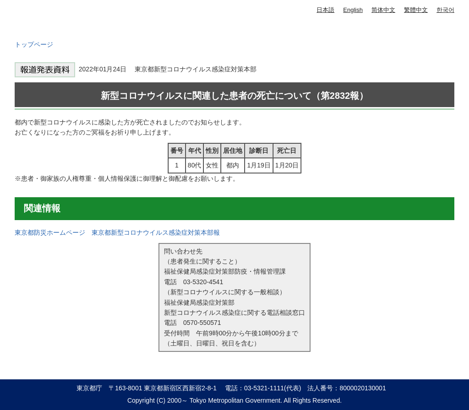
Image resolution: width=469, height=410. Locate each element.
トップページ (34, 44)
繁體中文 (416, 9)
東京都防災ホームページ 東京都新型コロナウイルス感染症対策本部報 (117, 232)
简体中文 (383, 9)
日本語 (325, 9)
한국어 (445, 9)
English (353, 9)
